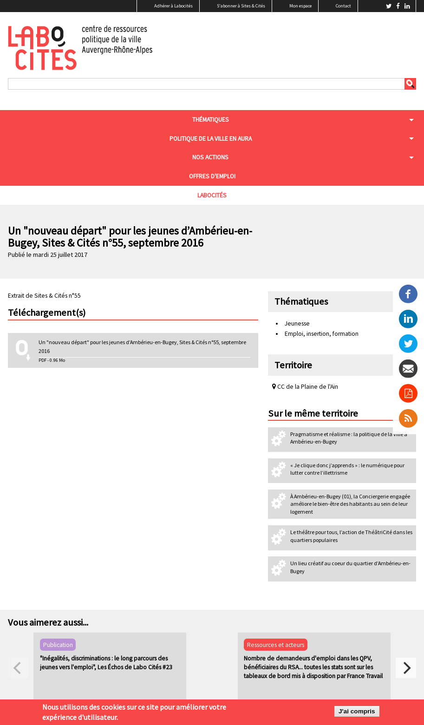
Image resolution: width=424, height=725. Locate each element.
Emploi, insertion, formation (322, 334)
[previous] (18, 668)
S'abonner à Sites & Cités (241, 6)
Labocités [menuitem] (212, 195)
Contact (343, 6)
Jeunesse (297, 323)
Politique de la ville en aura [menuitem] (211, 139)
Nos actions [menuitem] (210, 157)
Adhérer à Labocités (173, 6)
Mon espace (300, 6)
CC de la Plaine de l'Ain (305, 387)
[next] (406, 668)
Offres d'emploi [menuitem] (212, 176)
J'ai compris (357, 711)
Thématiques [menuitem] (210, 120)
